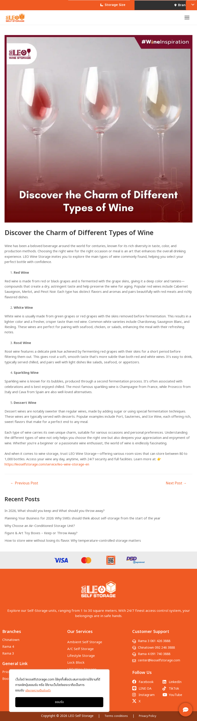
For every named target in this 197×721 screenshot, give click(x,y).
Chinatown (10, 639)
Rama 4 (8, 645)
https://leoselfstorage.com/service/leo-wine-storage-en (47, 467)
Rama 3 (8, 650)
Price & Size (11, 668)
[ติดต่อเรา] (185, 709)
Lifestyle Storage (81, 652)
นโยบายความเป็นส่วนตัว (40, 690)
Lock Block (76, 658)
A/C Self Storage (80, 647)
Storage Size (111, 5)
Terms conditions (115, 715)
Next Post (176, 486)
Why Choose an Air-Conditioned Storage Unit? (40, 528)
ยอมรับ (59, 702)
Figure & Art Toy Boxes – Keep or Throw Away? (41, 536)
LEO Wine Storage (81, 664)
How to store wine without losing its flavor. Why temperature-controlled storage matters (73, 543)
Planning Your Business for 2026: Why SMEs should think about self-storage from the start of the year (83, 521)
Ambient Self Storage (84, 641)
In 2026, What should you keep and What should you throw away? (55, 513)
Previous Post (24, 486)
